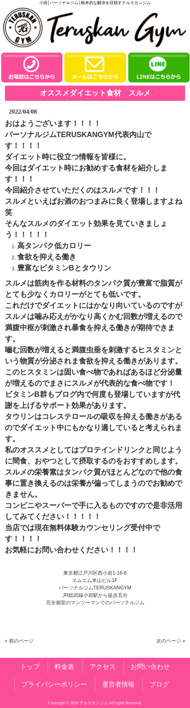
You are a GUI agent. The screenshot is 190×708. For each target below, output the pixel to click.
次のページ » (170, 641)
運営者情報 (118, 684)
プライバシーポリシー (54, 684)
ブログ (159, 684)
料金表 (64, 666)
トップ (30, 666)
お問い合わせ (150, 666)
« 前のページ (19, 641)
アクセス (102, 666)
